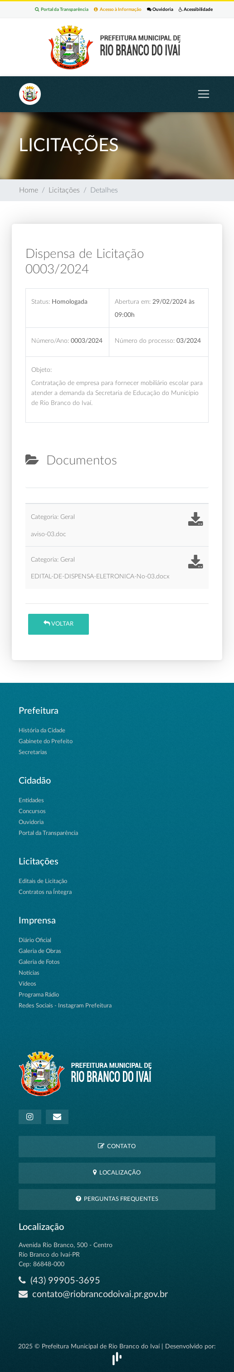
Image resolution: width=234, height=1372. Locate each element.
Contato (117, 1146)
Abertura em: (133, 301)
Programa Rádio (39, 995)
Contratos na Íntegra (45, 892)
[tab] (33, 484)
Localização (117, 1172)
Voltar (58, 623)
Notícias (29, 973)
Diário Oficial (35, 940)
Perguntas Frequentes (117, 1198)
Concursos (32, 811)
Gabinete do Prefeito (46, 742)
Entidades (31, 801)
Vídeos (27, 984)
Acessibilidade (196, 9)
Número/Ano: (50, 340)
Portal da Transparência (61, 9)
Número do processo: (145, 340)
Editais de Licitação (43, 881)
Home (28, 190)
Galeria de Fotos (39, 962)
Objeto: (41, 369)
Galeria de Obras (40, 951)
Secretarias (33, 752)
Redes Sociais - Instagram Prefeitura (65, 1006)
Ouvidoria (160, 9)
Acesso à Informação (117, 9)
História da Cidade (42, 731)
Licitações (64, 190)
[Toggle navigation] (203, 94)
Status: (40, 301)
